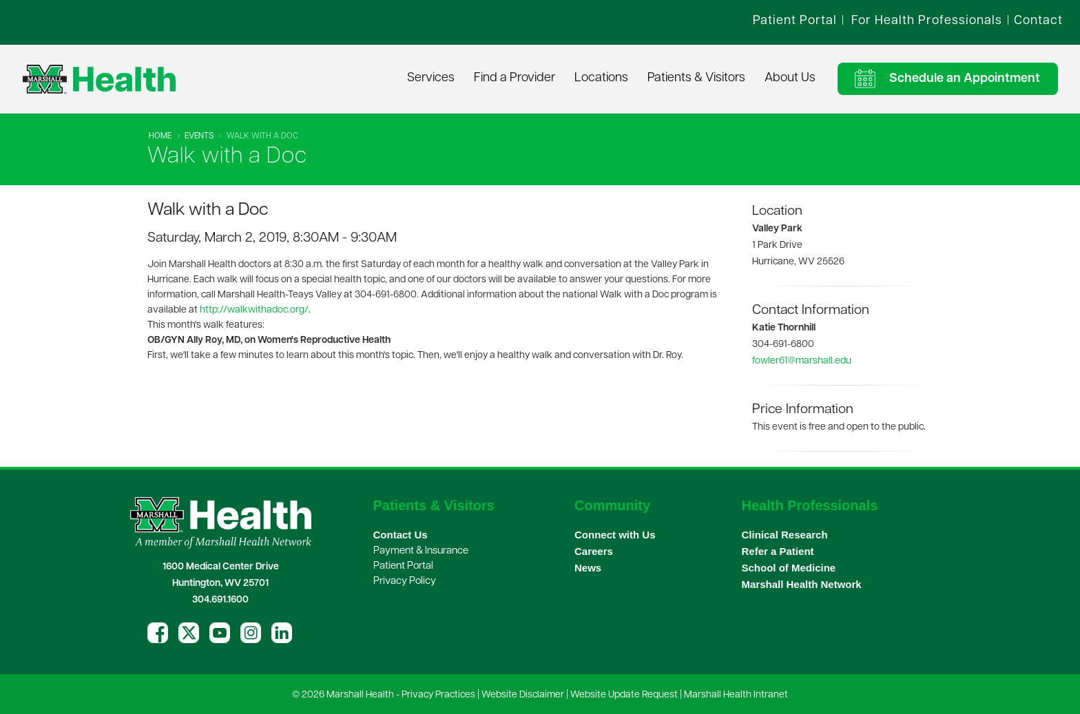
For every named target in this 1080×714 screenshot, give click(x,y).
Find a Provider (514, 78)
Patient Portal (403, 566)
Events (199, 136)
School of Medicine (789, 568)
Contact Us (400, 534)
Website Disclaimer (522, 695)
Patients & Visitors (696, 78)
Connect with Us (615, 534)
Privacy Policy (404, 581)
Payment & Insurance (420, 551)
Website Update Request (624, 695)
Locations (601, 78)
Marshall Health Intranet (736, 695)
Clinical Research (785, 534)
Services (431, 78)
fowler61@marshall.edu (801, 361)
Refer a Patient (778, 551)
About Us (790, 78)
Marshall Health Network (802, 584)
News (587, 568)
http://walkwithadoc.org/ (254, 310)
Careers (593, 551)
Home (160, 136)
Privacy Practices (438, 695)
